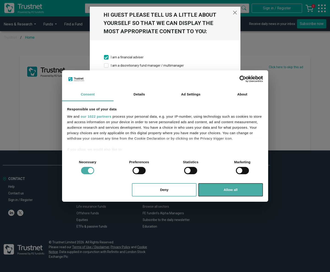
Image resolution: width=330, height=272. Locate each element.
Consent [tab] (88, 94)
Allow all (231, 190)
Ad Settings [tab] (190, 94)
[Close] (235, 12)
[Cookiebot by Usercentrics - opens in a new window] (243, 79)
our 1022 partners (96, 116)
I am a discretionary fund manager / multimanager (147, 65)
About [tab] (242, 94)
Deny (164, 190)
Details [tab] (139, 94)
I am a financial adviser (127, 57)
